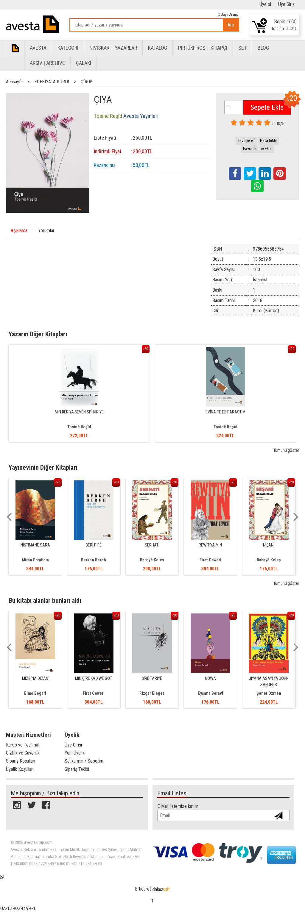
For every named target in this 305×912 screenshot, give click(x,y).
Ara (231, 25)
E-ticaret (143, 889)
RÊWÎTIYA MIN (210, 545)
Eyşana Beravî (210, 693)
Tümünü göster (286, 450)
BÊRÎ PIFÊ (94, 545)
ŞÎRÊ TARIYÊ (152, 678)
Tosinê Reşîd (79, 427)
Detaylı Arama (228, 14)
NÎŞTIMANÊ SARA (35, 545)
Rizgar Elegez (152, 693)
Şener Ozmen (268, 693)
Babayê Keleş (152, 560)
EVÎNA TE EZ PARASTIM (225, 412)
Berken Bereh (93, 560)
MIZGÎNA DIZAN (35, 678)
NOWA (210, 678)
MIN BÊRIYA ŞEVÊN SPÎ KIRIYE (79, 412)
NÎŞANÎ (268, 545)
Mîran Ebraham (35, 560)
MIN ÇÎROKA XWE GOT (93, 678)
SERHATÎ (152, 545)
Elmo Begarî (35, 693)
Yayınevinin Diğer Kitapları (43, 467)
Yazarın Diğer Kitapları (38, 334)
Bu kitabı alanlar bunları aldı (45, 600)
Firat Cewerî (210, 560)
